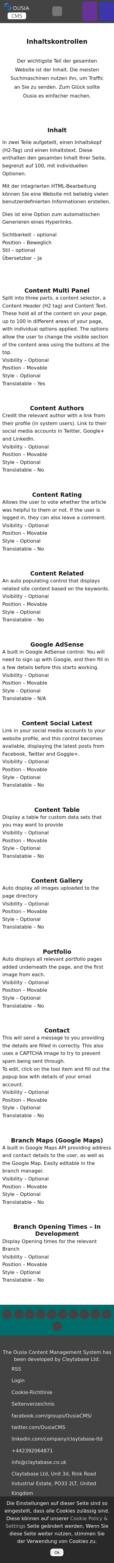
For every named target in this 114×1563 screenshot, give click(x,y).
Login (18, 1380)
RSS (16, 1369)
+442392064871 (32, 1451)
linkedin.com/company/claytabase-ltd (57, 1439)
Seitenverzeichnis (33, 1404)
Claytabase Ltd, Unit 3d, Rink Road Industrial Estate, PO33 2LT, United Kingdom (54, 1483)
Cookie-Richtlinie (32, 1392)
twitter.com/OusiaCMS (38, 1427)
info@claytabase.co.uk (39, 1462)
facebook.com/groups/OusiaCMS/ (52, 1416)
